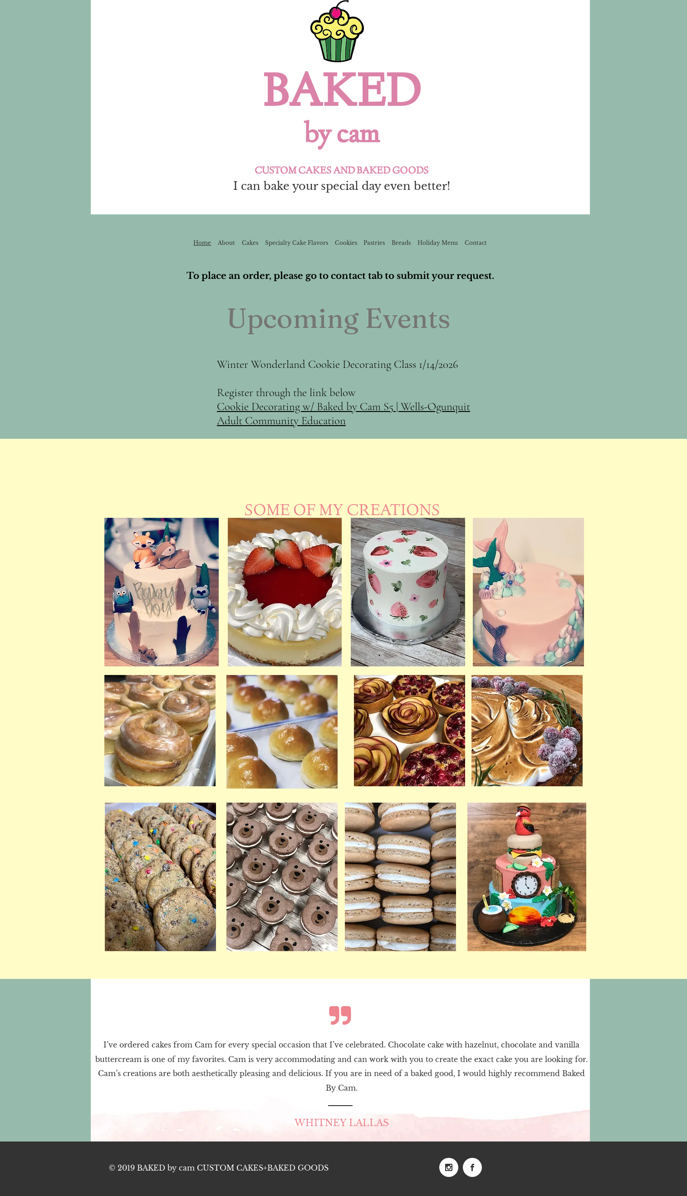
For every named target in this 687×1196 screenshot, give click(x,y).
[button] (528, 592)
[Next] (577, 1060)
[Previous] (103, 1060)
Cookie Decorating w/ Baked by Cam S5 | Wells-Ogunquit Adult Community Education (343, 413)
